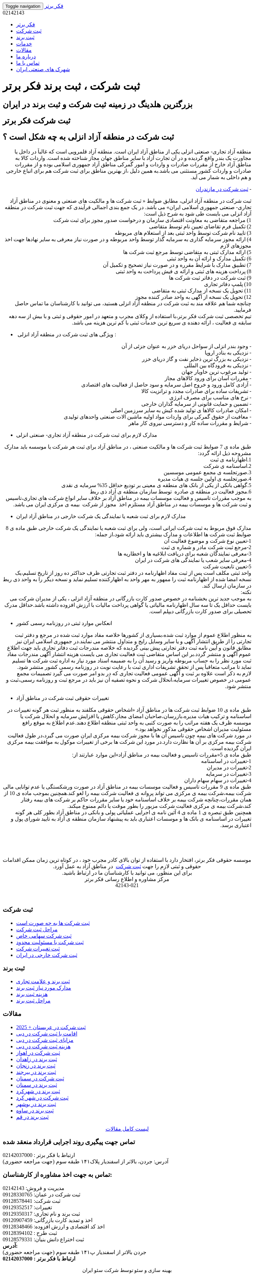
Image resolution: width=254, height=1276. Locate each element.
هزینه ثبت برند (32, 994)
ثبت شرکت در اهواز (38, 1053)
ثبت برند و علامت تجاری (43, 981)
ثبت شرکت (128, 866)
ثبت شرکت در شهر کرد (42, 1098)
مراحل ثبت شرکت (37, 929)
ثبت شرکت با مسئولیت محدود (50, 942)
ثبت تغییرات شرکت (38, 949)
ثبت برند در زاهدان (36, 1059)
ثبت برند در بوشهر (36, 1104)
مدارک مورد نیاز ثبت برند (43, 988)
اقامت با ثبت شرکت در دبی (46, 1034)
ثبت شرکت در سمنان (40, 1078)
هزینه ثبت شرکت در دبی (43, 1046)
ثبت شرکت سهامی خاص (44, 936)
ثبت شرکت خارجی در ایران (46, 955)
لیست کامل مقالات (127, 1129)
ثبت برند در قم (32, 1117)
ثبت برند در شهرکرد (38, 1091)
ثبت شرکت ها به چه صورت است (53, 923)
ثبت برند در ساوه (35, 1110)
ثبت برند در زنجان (35, 1066)
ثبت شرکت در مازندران (222, 189)
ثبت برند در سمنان (36, 1085)
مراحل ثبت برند (33, 1000)
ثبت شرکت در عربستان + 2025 (51, 1027)
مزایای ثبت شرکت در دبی (45, 1040)
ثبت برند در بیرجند (36, 1072)
